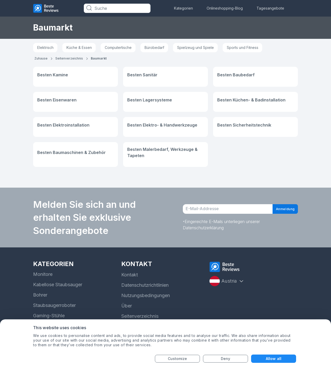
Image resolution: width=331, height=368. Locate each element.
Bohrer (40, 295)
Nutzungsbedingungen (145, 295)
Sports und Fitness (242, 47)
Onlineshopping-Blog (225, 8)
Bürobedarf (154, 47)
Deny (225, 358)
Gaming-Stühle (49, 315)
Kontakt (129, 274)
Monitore (42, 274)
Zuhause (41, 58)
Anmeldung (280, 209)
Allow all (273, 358)
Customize (177, 358)
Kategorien (183, 8)
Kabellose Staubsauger (57, 284)
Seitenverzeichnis (69, 58)
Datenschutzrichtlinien (145, 285)
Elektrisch (45, 47)
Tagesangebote (270, 8)
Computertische (118, 47)
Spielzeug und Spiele (195, 47)
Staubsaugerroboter (54, 305)
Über (126, 305)
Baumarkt (99, 58)
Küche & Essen (79, 47)
